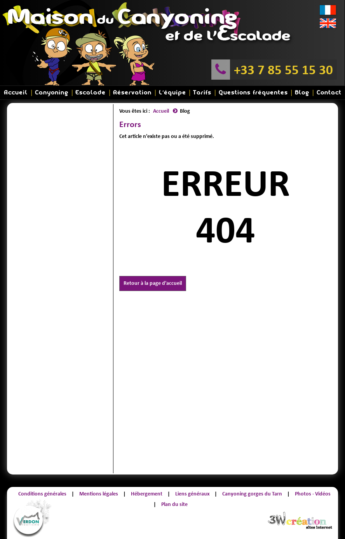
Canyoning (51, 92)
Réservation (132, 92)
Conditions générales (42, 493)
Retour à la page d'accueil (153, 283)
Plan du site (174, 504)
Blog (302, 92)
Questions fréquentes (253, 92)
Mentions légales (98, 493)
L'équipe (172, 92)
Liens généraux (192, 493)
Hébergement (146, 493)
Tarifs (202, 92)
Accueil (16, 92)
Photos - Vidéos (313, 493)
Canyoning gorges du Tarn (252, 493)
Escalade (90, 92)
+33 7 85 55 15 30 (283, 69)
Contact (329, 92)
